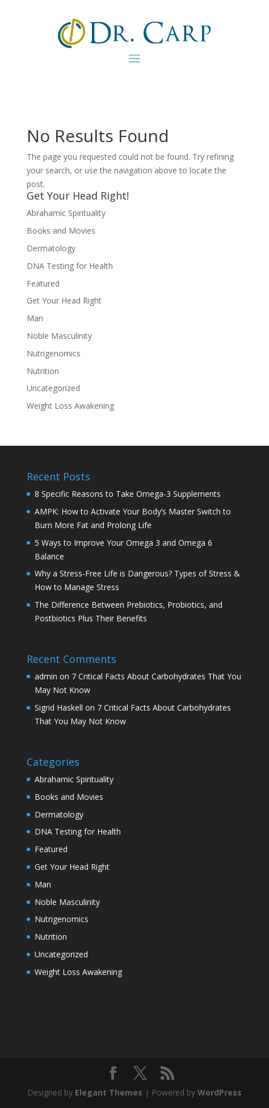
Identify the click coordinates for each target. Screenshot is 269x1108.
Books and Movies (61, 230)
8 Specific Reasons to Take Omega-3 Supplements (128, 493)
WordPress (219, 1092)
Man (35, 318)
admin (46, 676)
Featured (43, 283)
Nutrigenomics (54, 353)
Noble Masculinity (59, 335)
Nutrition (43, 371)
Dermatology (51, 248)
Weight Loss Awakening (70, 405)
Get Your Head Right (64, 300)
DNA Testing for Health (70, 265)
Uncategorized (53, 388)
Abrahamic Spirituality (66, 213)
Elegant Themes (108, 1092)
